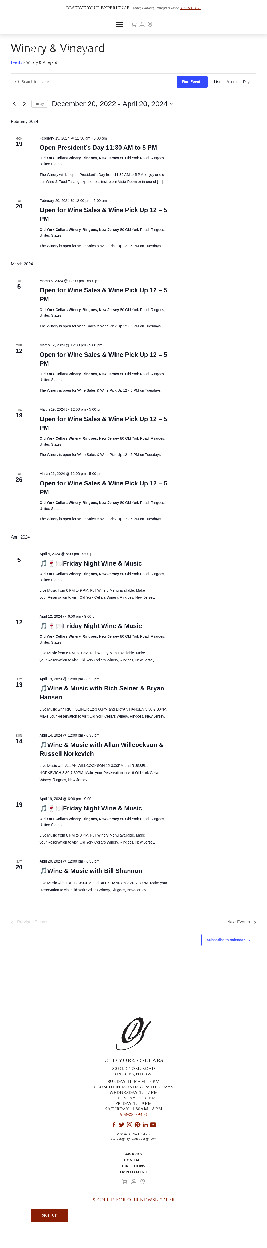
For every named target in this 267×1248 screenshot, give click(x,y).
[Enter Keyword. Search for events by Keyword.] (94, 82)
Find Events (192, 82)
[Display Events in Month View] (232, 82)
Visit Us (150, 24)
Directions (133, 1165)
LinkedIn (145, 1124)
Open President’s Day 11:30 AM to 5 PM (98, 147)
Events (16, 62)
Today (39, 104)
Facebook (114, 1124)
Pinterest (137, 1124)
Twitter (121, 1124)
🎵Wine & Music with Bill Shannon (91, 870)
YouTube (153, 1124)
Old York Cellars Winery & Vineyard (58, 53)
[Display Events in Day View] (246, 82)
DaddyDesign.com (144, 1139)
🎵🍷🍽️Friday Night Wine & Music (91, 563)
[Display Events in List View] (217, 82)
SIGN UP (49, 1215)
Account (142, 24)
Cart (134, 24)
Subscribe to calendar (226, 940)
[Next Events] (24, 104)
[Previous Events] (14, 104)
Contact (133, 1159)
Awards (133, 1153)
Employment (133, 1171)
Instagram (129, 1124)
